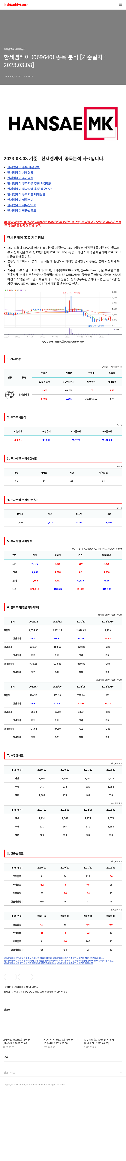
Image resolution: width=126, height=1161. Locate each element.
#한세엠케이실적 (52, 960)
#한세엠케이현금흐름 (30, 963)
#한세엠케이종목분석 (26, 958)
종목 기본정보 (23, 167)
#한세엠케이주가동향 (83, 963)
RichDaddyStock (16, 5)
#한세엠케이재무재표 (103, 960)
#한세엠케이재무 (85, 960)
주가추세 (20, 178)
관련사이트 (9, 1141)
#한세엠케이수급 (97, 958)
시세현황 (20, 172)
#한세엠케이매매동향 (34, 960)
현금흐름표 (21, 210)
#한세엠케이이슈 (65, 963)
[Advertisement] (63, 1000)
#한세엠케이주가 (44, 958)
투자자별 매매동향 (26, 194)
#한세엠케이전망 (81, 958)
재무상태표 (21, 205)
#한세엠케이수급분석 (14, 960)
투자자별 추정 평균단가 (29, 188)
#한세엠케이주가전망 (63, 958)
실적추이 (20, 199)
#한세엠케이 (9, 958)
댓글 (6, 1125)
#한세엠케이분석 (48, 963)
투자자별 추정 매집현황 (29, 183)
